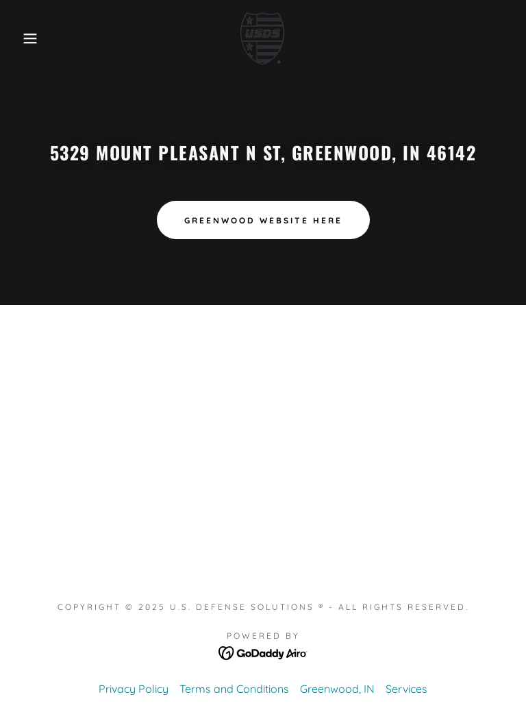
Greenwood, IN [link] (337, 689)
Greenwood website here (263, 220)
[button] (26, 38)
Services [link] (406, 689)
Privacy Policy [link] (133, 689)
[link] (263, 38)
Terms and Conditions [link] (234, 689)
